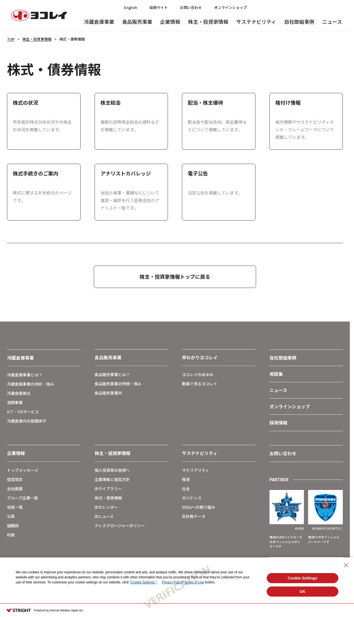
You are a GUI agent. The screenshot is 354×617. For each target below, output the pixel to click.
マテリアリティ (195, 470)
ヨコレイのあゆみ (197, 374)
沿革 (11, 516)
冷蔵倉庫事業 (99, 21)
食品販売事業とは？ (112, 374)
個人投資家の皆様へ (112, 470)
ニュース (332, 21)
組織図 (13, 525)
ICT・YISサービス (23, 411)
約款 (11, 535)
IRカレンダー (106, 507)
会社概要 (15, 488)
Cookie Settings (302, 578)
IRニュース (104, 516)
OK (303, 591)
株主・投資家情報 (208, 21)
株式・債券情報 (108, 498)
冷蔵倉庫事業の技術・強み (30, 384)
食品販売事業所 (108, 393)
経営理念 (15, 479)
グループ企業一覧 (22, 498)
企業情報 (170, 21)
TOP (11, 39)
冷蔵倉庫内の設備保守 (26, 421)
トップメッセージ (22, 470)
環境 (186, 479)
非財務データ (193, 516)
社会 (186, 488)
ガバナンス (191, 498)
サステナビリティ (256, 21)
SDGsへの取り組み (198, 507)
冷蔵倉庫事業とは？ (24, 374)
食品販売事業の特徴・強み (118, 383)
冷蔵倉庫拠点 (19, 393)
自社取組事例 (299, 21)
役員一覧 (15, 507)
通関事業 (15, 402)
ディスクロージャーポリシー (120, 525)
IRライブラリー (108, 488)
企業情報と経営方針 (112, 479)
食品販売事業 (137, 21)
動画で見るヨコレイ (199, 383)
